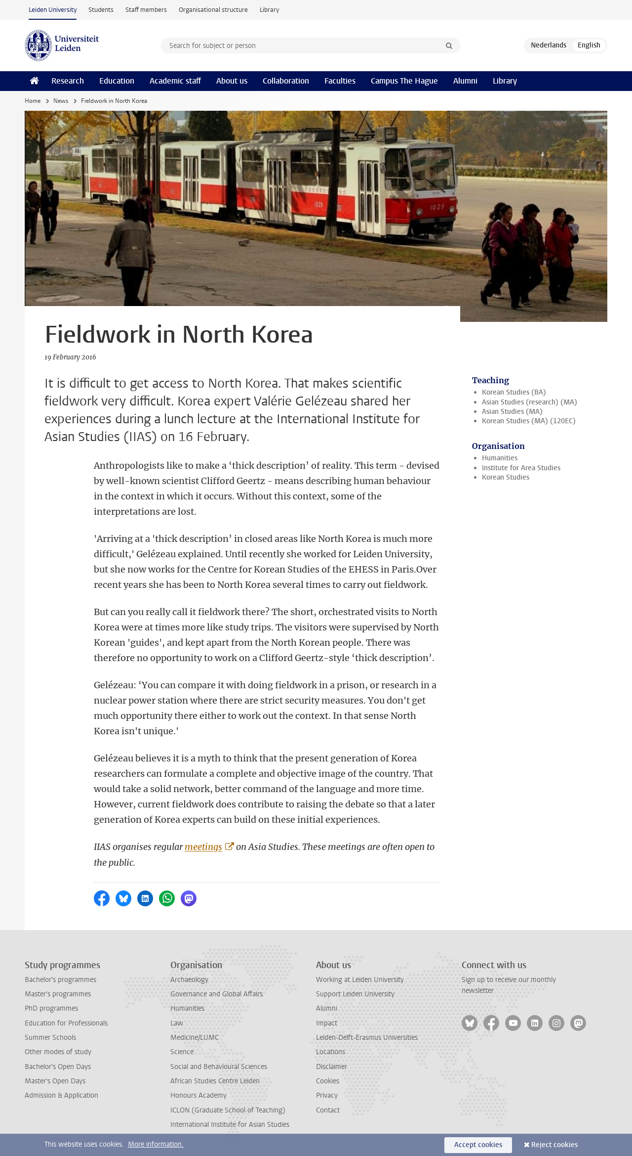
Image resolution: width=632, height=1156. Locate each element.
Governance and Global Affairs (216, 994)
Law (176, 1023)
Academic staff (175, 81)
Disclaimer (331, 1066)
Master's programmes (58, 994)
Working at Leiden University (360, 979)
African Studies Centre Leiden (215, 1081)
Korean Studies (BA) (514, 392)
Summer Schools (50, 1037)
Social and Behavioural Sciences (218, 1066)
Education (116, 81)
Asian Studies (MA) (512, 411)
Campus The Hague (404, 81)
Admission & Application (61, 1095)
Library (269, 9)
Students (101, 9)
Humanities (499, 458)
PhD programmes (51, 1008)
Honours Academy (198, 1095)
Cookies (327, 1081)
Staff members (146, 9)
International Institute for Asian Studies (229, 1124)
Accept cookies (478, 1145)
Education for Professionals (66, 1023)
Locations (330, 1052)
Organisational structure (213, 9)
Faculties (340, 81)
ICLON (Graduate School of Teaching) (227, 1110)
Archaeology (189, 979)
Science (182, 1052)
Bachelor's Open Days (58, 1066)
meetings (203, 846)
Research (67, 81)
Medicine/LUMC (194, 1037)
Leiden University (53, 9)
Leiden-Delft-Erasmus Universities (367, 1037)
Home (32, 101)
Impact (326, 1023)
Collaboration (286, 81)
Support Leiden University (355, 994)
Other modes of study (58, 1052)
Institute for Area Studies (521, 468)
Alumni (465, 81)
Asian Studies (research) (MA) (529, 402)
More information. (156, 1144)
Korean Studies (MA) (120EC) (529, 421)
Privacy (327, 1095)
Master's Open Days (55, 1081)
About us (231, 81)
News (60, 101)
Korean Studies (505, 477)
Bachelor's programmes (60, 979)
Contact (328, 1110)
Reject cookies (554, 1145)
